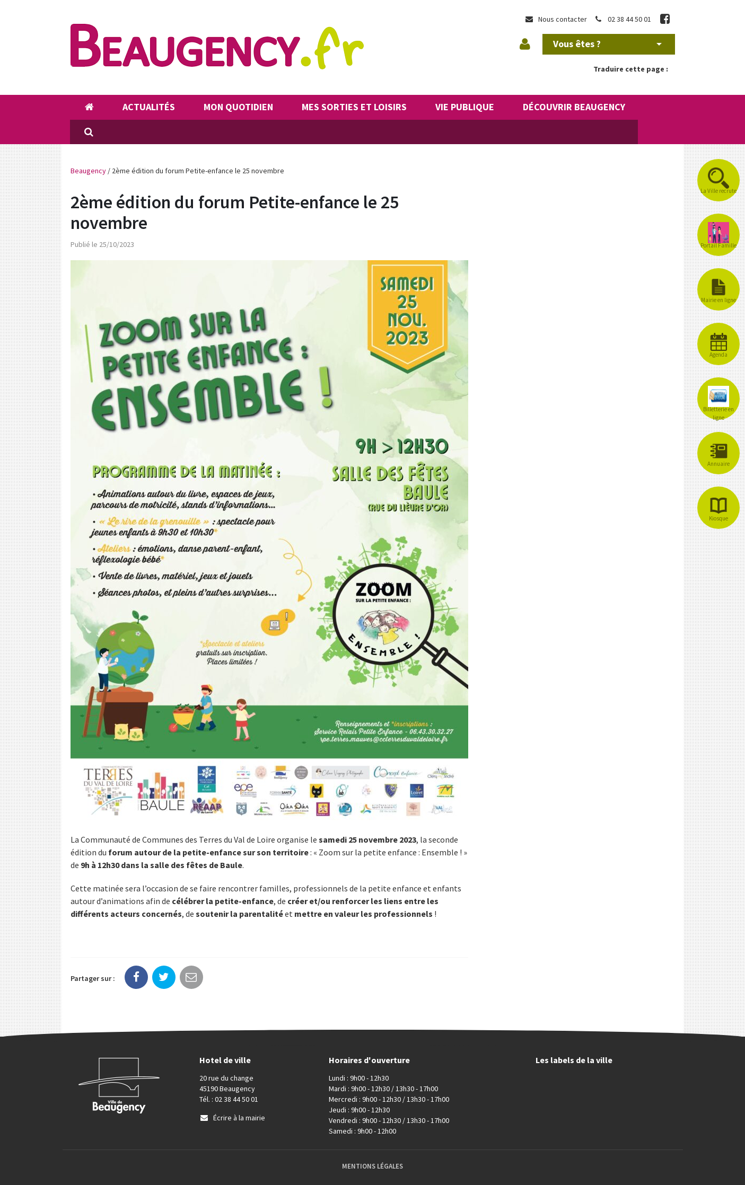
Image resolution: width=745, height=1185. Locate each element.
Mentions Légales (372, 1166)
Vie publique (464, 107)
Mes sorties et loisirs (354, 107)
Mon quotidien (238, 107)
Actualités (148, 107)
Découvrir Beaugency (574, 107)
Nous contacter (555, 19)
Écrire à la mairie (232, 1117)
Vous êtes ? (607, 44)
